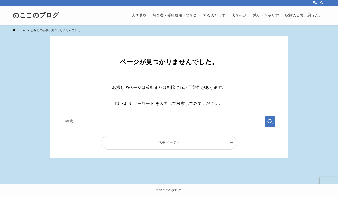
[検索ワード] (169, 121)
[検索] (321, 3)
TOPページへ (169, 142)
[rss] (315, 3)
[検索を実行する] (270, 121)
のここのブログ (36, 15)
